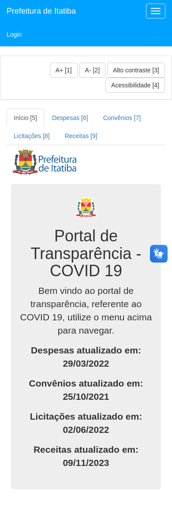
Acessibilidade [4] (135, 85)
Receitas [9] (81, 135)
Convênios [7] (122, 117)
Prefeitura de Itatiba (41, 11)
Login (14, 34)
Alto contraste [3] (136, 70)
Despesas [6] (70, 117)
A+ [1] (64, 70)
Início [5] (25, 117)
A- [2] (92, 70)
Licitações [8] (32, 135)
